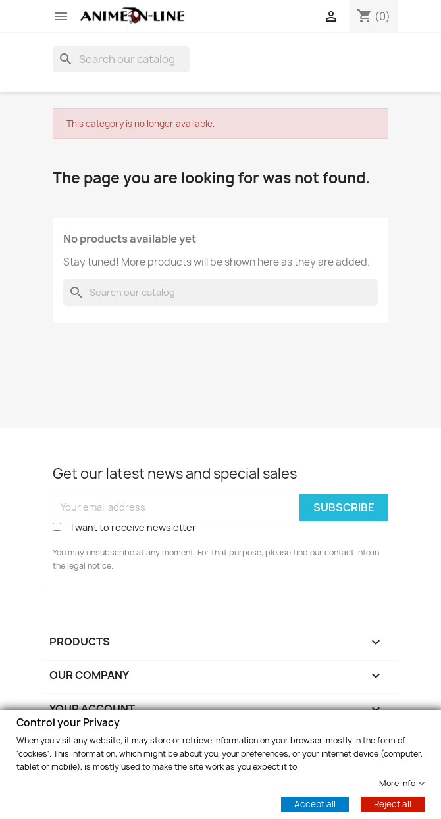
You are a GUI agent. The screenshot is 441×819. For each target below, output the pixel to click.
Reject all (392, 803)
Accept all (315, 803)
